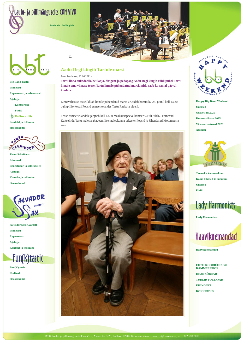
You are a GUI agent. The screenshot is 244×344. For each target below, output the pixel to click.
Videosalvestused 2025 (209, 124)
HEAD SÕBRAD (206, 273)
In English (68, 25)
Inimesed (15, 87)
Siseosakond (17, 127)
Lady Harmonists (206, 217)
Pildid (18, 110)
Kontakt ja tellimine (22, 121)
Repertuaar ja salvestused (25, 93)
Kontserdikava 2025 (208, 118)
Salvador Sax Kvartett (23, 224)
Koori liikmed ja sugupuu (212, 178)
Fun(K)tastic (17, 267)
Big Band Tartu (19, 81)
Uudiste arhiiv (23, 116)
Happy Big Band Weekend (212, 101)
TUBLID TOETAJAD (209, 279)
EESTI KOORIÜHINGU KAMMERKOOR (211, 266)
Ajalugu (15, 98)
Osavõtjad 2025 (205, 112)
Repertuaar (17, 236)
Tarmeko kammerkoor (210, 173)
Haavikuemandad (207, 249)
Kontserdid (22, 104)
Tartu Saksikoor (19, 154)
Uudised (15, 273)
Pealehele (55, 25)
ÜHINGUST (203, 285)
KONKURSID (205, 291)
